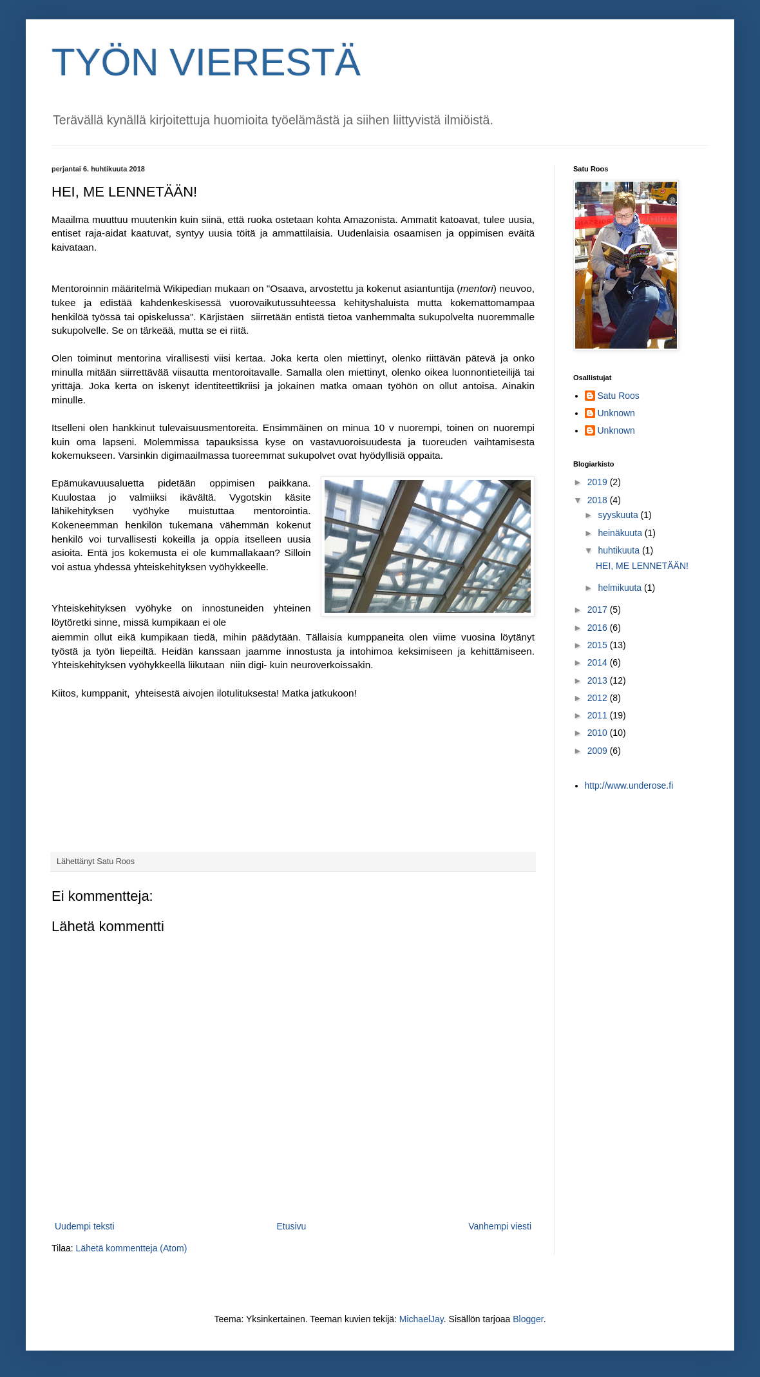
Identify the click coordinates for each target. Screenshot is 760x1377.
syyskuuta (619, 515)
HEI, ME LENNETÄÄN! (642, 566)
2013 (598, 680)
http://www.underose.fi (629, 785)
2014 (598, 662)
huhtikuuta (620, 550)
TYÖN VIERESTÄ (206, 62)
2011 (598, 715)
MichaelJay (421, 1319)
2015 (598, 645)
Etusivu (291, 1226)
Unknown (616, 413)
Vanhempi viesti (499, 1226)
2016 (598, 627)
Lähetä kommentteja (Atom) (131, 1248)
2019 (598, 482)
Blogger (528, 1319)
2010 (598, 732)
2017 (598, 609)
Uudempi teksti (85, 1226)
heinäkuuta (621, 533)
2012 (598, 698)
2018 (598, 500)
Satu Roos (619, 395)
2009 (598, 751)
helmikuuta (621, 588)
